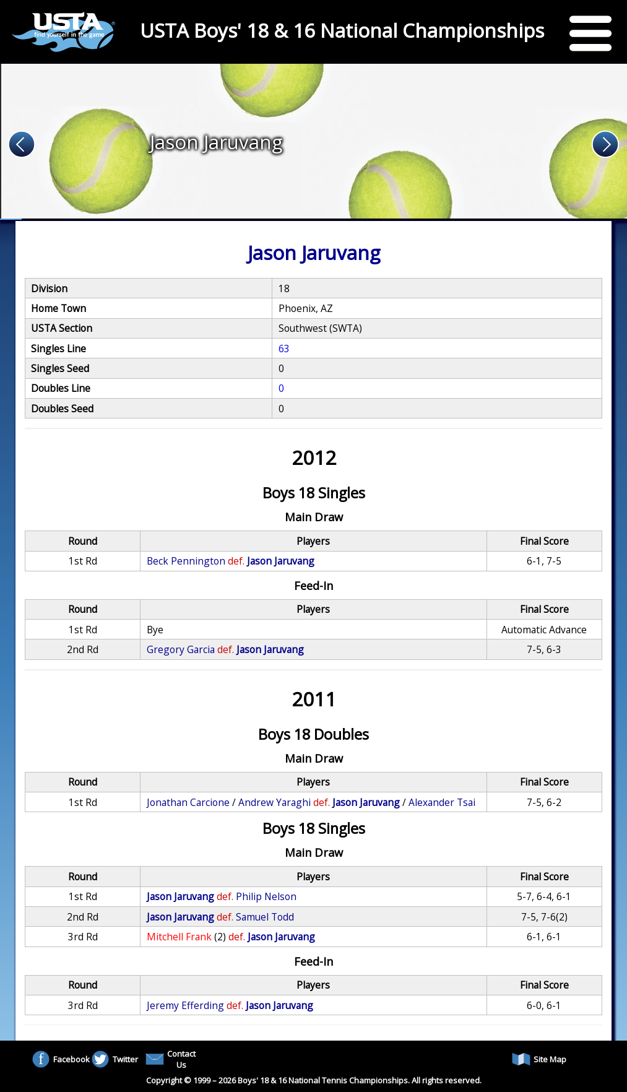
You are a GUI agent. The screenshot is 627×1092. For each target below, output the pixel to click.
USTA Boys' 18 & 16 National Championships (342, 30)
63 (284, 348)
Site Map (539, 1059)
